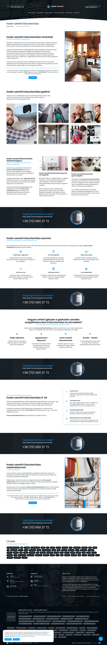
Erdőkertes (9, 555)
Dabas (53, 550)
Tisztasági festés (62, 637)
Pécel (58, 550)
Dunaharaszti (77, 547)
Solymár (67, 552)
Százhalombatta (46, 550)
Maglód (25, 552)
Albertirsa (16, 552)
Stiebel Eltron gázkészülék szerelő (41, 623)
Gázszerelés (51, 627)
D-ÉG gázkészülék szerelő (25, 618)
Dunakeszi (27, 547)
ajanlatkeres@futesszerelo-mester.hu (17, 582)
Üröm (57, 555)
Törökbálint (91, 550)
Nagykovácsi (39, 555)
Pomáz (38, 550)
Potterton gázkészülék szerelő (91, 621)
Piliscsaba (46, 555)
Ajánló (64, 596)
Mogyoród (74, 555)
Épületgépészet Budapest (72, 627)
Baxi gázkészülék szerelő (39, 616)
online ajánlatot (91, 7)
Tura (79, 555)
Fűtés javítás (82, 627)
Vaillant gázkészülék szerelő (57, 623)
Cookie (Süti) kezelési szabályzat (76, 596)
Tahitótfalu (9, 557)
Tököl (83, 552)
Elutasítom (16, 639)
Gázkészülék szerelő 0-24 (67, 618)
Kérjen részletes (92, 5)
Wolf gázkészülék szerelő (89, 623)
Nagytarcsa (91, 555)
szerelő (66, 573)
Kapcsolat (76, 12)
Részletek (36, 643)
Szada (97, 555)
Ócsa (15, 555)
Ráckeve (78, 552)
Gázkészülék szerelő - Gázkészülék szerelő (32, 610)
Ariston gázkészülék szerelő (25, 616)
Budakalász (49, 552)
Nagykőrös (84, 547)
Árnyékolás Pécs (10, 627)
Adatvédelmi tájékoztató (93, 596)
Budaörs (58, 547)
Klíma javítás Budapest (56, 632)
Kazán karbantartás (59, 12)
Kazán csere (69, 12)
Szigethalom (32, 550)
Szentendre (64, 547)
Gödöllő (52, 547)
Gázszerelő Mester (74, 630)
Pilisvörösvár (83, 550)
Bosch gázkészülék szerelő (82, 616)
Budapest (24, 557)
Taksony (84, 555)
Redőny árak (61, 634)
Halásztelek (32, 552)
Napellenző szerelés (90, 632)
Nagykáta (43, 552)
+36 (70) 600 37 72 (15, 577)
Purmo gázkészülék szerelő (25, 623)
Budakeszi (64, 550)
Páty (62, 555)
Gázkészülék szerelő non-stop (43, 621)
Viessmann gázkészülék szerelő (74, 623)
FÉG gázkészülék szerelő (38, 618)
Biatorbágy (71, 550)
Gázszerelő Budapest (63, 630)
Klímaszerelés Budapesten (68, 632)
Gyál (71, 547)
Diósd (61, 552)
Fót (8, 550)
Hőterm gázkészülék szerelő (59, 621)
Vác (48, 547)
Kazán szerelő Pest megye (13, 547)
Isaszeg (56, 552)
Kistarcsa (9, 552)
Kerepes (72, 552)
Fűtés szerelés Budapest (92, 627)
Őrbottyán (67, 555)
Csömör (94, 552)
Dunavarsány (30, 555)
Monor (26, 550)
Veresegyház (14, 550)
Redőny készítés (77, 634)
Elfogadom (8, 639)
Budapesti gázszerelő (41, 627)
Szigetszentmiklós (35, 547)
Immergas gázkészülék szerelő (75, 621)
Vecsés (94, 547)
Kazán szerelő (31, 12)
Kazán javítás (39, 12)
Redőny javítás (69, 634)
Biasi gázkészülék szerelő (68, 616)
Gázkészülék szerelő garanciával (26, 621)
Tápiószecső (17, 557)
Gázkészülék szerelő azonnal (81, 618)
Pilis (37, 552)
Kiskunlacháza (22, 555)
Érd (21, 547)
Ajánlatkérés (33, 77)
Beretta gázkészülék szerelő (53, 616)
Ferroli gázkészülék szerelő (52, 618)
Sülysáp (52, 555)
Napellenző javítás (80, 632)
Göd (90, 547)
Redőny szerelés (86, 634)
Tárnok (88, 552)
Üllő (21, 552)
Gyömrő (20, 550)
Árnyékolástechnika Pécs (21, 627)
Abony (77, 550)
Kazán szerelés (49, 12)
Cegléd (43, 547)
